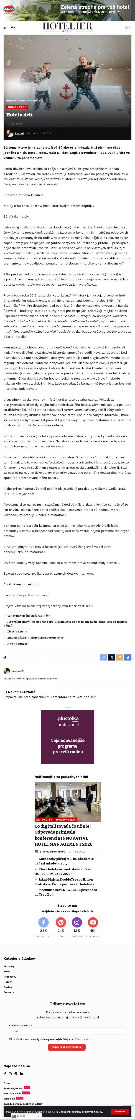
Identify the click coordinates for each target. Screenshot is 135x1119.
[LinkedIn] (21, 1074)
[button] (120, 1112)
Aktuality (44, 819)
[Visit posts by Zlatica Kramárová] (36, 851)
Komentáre (17, 107)
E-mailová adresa (19, 1025)
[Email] (119, 657)
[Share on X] (111, 657)
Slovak (19, 1116)
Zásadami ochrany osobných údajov (80, 1111)
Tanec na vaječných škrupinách (28, 615)
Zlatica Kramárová (52, 851)
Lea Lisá (19, 133)
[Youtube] (93, 928)
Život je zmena (17, 631)
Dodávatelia (66, 819)
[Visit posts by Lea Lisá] (10, 133)
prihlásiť (90, 697)
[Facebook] (43, 928)
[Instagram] (77, 928)
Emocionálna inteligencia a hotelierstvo (35, 637)
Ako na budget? (18, 643)
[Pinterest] (60, 928)
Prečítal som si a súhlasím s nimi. (52, 1039)
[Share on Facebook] (103, 657)
